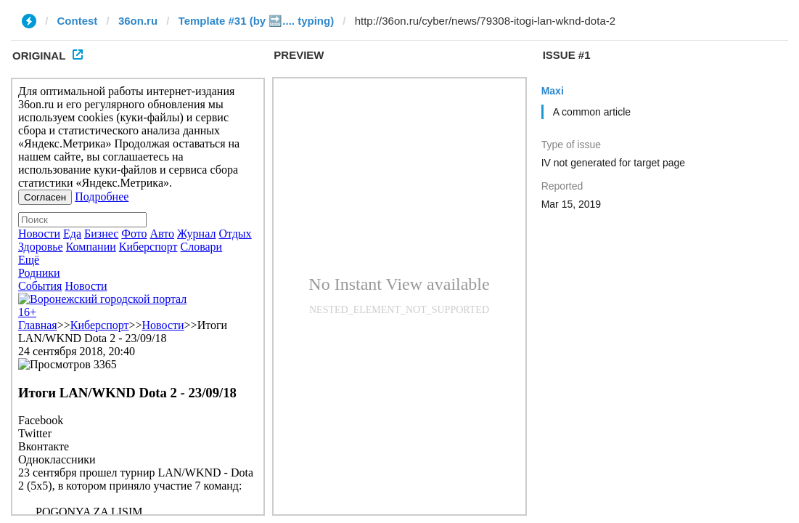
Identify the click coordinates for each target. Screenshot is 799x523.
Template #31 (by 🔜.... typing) (257, 21)
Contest (77, 21)
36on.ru (137, 21)
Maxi (552, 91)
